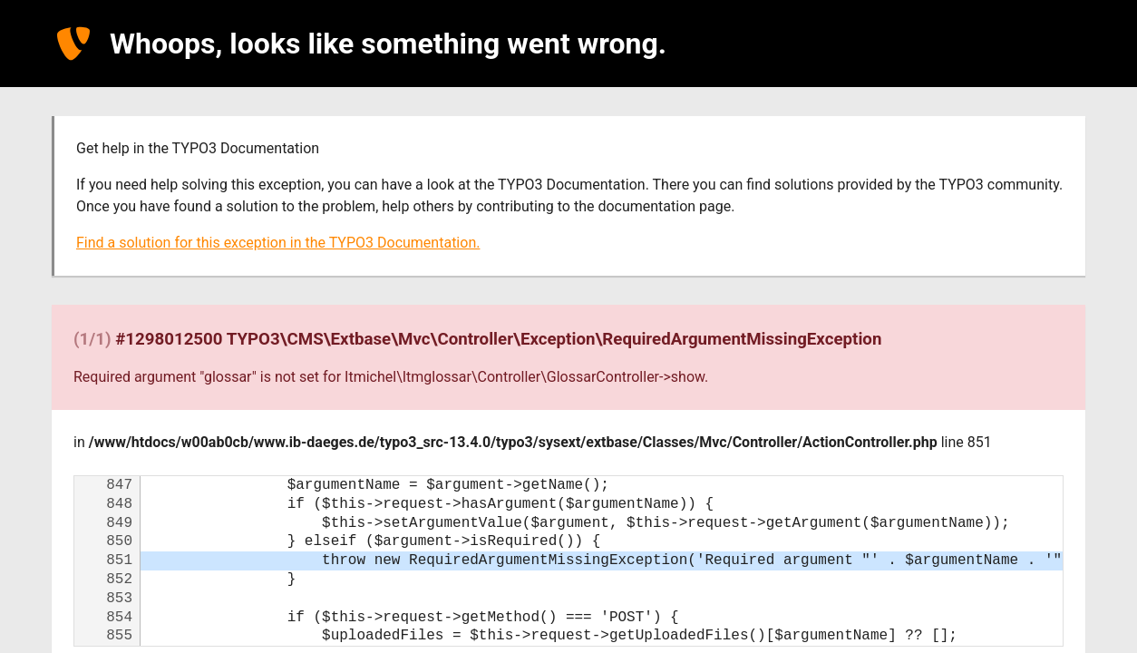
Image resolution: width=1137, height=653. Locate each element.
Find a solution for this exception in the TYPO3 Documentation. (278, 242)
